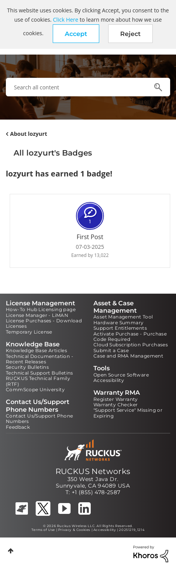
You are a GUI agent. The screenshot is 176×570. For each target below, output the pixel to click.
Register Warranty (115, 399)
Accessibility (108, 380)
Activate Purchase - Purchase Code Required (130, 336)
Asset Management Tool (123, 317)
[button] (76, 33)
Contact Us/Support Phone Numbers (39, 418)
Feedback (18, 427)
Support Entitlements (120, 328)
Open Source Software (121, 375)
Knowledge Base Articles (36, 350)
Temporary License (29, 332)
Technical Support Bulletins (39, 373)
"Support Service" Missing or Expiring (127, 412)
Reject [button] (130, 34)
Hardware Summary (118, 322)
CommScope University (35, 389)
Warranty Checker (115, 404)
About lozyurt (28, 133)
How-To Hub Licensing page (41, 309)
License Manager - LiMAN (37, 315)
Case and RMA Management (128, 356)
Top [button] (10, 551)
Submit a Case (111, 350)
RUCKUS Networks (93, 471)
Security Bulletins (27, 367)
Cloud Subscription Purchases (130, 344)
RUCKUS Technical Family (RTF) (38, 381)
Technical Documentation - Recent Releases (39, 359)
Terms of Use (43, 530)
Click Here (65, 19)
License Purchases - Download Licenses (44, 323)
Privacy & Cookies (74, 530)
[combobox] (88, 87)
